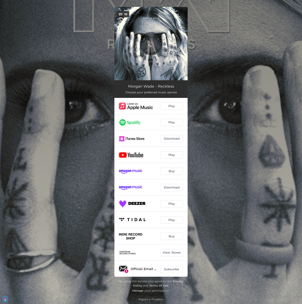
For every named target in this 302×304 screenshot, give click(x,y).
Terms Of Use (158, 285)
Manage (137, 290)
